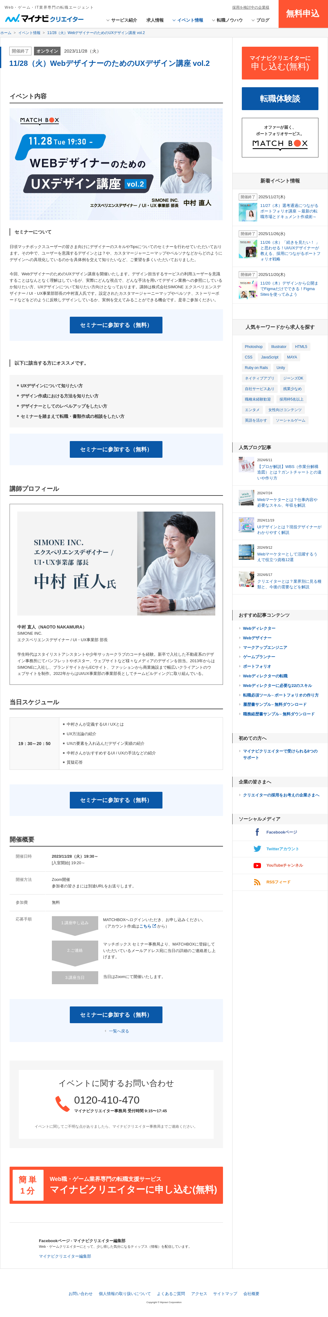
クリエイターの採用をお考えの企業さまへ (281, 795)
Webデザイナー (257, 638)
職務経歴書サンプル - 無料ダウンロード (279, 714)
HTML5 (301, 347)
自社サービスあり (260, 389)
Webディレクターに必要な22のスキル (277, 685)
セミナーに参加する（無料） (116, 325)
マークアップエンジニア (265, 647)
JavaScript (269, 357)
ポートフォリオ (257, 666)
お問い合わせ (81, 1293)
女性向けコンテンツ (285, 410)
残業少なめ (292, 389)
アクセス (199, 1293)
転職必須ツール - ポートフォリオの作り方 (281, 695)
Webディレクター (259, 628)
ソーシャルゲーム (290, 420)
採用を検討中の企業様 (250, 7)
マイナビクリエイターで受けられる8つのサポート (280, 754)
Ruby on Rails (256, 368)
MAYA (292, 357)
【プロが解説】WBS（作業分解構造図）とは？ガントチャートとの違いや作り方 (289, 472)
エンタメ (252, 410)
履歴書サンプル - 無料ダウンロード (275, 704)
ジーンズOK (293, 378)
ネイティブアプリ (260, 378)
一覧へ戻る (119, 1031)
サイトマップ (225, 1293)
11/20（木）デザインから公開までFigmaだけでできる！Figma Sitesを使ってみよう (289, 289)
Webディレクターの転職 (265, 676)
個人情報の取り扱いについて (125, 1293)
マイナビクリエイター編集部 (65, 1256)
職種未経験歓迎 (258, 399)
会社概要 (251, 1293)
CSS (249, 357)
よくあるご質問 (171, 1293)
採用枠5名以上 (292, 399)
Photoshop (254, 347)
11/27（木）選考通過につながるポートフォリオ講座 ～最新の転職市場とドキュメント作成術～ (289, 211)
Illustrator (278, 347)
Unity (280, 368)
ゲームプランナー (259, 656)
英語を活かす (256, 420)
